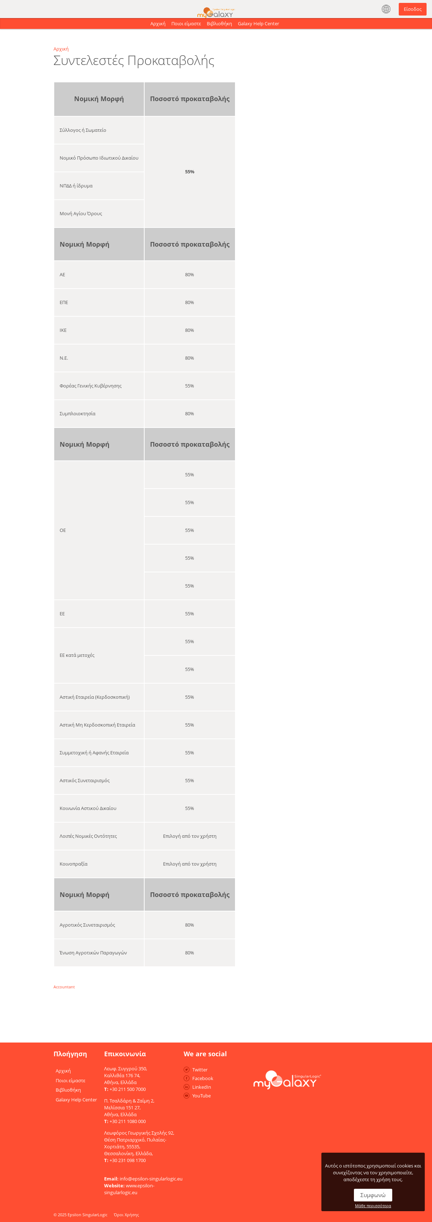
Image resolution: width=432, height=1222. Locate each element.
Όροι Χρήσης (126, 1214)
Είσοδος (413, 9)
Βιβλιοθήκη (219, 23)
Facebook (202, 1078)
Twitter (200, 1069)
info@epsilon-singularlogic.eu (151, 1178)
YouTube (201, 1095)
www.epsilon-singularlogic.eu (129, 1189)
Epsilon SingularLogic (87, 1214)
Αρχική (158, 23)
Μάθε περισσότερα (373, 1205)
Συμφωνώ (373, 1195)
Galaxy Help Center (258, 23)
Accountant (64, 986)
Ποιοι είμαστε (186, 23)
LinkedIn (201, 1087)
